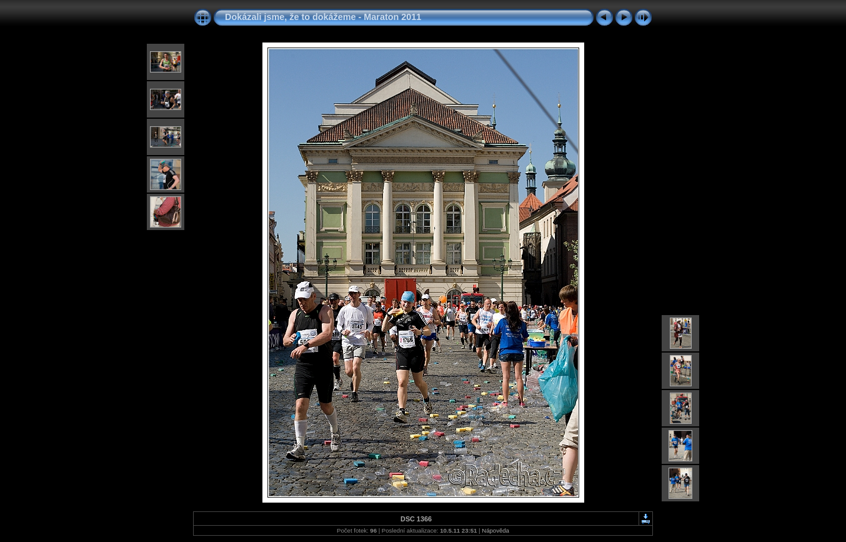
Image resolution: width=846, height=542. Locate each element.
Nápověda (495, 530)
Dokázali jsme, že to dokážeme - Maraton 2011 (323, 17)
